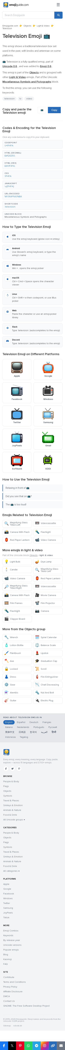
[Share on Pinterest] (20, 1045)
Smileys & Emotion (13, 805)
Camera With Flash (17, 532)
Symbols (7, 795)
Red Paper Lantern (17, 540)
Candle (11, 569)
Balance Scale (45, 645)
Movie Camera (45, 595)
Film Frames (13, 603)
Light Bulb (12, 561)
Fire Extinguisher (46, 677)
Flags (6, 786)
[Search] (58, 15)
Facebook (8, 893)
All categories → (11, 871)
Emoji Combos (10, 930)
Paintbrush (12, 653)
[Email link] (61, 1045)
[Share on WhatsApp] (28, 1045)
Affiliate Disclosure (12, 991)
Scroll (40, 669)
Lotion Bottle (13, 645)
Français (47, 722)
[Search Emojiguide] (28, 15)
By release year (11, 940)
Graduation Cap (46, 661)
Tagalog (24, 737)
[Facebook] (6, 768)
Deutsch (34, 722)
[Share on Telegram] (36, 1045)
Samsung (8, 908)
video (29, 98)
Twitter (6, 903)
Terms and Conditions (14, 982)
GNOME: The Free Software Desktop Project (26, 1005)
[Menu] (58, 5)
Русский (52, 727)
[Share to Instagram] (45, 1045)
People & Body (11, 781)
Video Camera (45, 540)
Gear (9, 685)
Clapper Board (14, 619)
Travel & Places (11, 800)
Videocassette (45, 523)
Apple (6, 884)
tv (20, 98)
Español (21, 722)
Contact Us (9, 1001)
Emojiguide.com (10, 26)
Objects (27, 26)
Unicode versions (12, 945)
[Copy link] (53, 1045)
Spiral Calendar (46, 637)
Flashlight (43, 532)
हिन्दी (54, 732)
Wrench (11, 637)
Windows (8, 898)
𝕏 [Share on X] (12, 1046)
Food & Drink (10, 814)
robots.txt (17, 1026)
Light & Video (43, 26)
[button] (32, 144)
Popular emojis (11, 949)
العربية (44, 732)
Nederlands (23, 727)
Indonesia (10, 737)
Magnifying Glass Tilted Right (16, 586)
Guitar (10, 700)
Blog (5, 954)
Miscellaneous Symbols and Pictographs (26, 216)
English (9, 722)
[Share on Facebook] (4, 1045)
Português (38, 727)
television (9, 98)
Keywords (8, 935)
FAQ (5, 964)
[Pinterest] (19, 768)
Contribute (8, 977)
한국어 (33, 732)
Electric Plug (44, 700)
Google (7, 888)
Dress (10, 677)
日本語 (22, 732)
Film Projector (45, 603)
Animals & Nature (12, 810)
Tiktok (6, 917)
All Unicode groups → (14, 819)
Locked (11, 669)
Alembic (11, 692)
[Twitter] (12, 768)
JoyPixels (8, 912)
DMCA (6, 996)
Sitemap (7, 1026)
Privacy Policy (10, 986)
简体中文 (9, 732)
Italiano (9, 727)
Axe (9, 661)
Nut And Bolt (44, 692)
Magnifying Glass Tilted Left (16, 523)
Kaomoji (7, 959)
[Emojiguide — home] (16, 5)
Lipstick (41, 653)
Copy (54, 110)
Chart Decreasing (47, 685)
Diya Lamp (43, 561)
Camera (42, 611)
